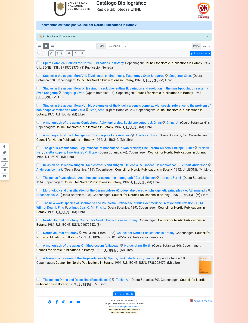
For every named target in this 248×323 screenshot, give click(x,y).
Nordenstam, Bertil (137, 245)
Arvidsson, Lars (146, 135)
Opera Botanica (54, 63)
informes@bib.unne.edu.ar (127, 306)
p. (200, 53)
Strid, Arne (97, 110)
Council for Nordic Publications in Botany (95, 63)
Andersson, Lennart (141, 258)
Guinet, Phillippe (85, 152)
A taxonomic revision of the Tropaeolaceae (73, 258)
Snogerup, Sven (180, 76)
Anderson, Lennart (49, 169)
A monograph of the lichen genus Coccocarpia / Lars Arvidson (87, 135)
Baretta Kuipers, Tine (58, 152)
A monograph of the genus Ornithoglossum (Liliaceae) (81, 245)
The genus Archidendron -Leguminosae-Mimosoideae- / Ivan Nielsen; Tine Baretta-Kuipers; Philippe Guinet (119, 148)
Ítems (196, 46)
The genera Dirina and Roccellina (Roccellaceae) (77, 280)
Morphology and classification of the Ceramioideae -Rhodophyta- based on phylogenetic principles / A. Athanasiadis (125, 190)
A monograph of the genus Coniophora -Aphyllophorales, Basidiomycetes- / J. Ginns (102, 123)
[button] (61, 53)
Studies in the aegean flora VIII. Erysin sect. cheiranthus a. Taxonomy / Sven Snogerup (103, 76)
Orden (101, 46)
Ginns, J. (173, 123)
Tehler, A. (122, 280)
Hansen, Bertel (170, 178)
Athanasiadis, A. (47, 195)
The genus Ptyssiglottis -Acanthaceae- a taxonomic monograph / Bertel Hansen (99, 178)
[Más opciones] (57, 53)
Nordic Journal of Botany (60, 220)
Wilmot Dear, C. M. (81, 207)
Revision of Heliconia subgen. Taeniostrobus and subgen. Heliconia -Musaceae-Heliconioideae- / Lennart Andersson (125, 165)
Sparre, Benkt (117, 258)
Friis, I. (100, 207)
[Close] (207, 36)
